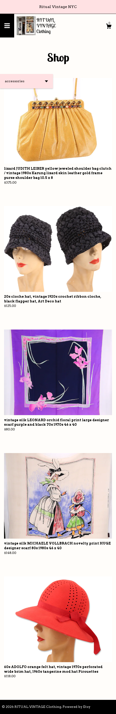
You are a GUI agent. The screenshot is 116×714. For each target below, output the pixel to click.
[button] (26, 81)
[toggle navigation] (7, 25)
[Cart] (108, 26)
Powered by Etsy (76, 707)
